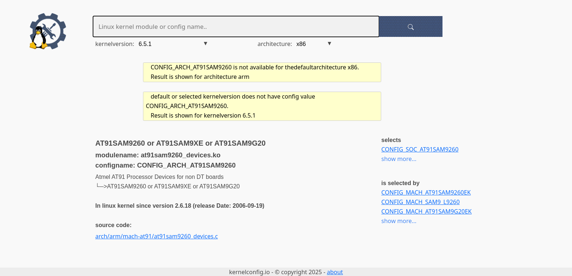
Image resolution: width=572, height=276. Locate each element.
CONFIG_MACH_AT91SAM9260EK (426, 192)
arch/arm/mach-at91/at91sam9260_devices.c (156, 236)
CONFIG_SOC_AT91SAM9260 (419, 149)
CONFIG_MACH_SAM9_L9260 (420, 202)
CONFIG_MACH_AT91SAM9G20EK (426, 211)
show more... (398, 159)
